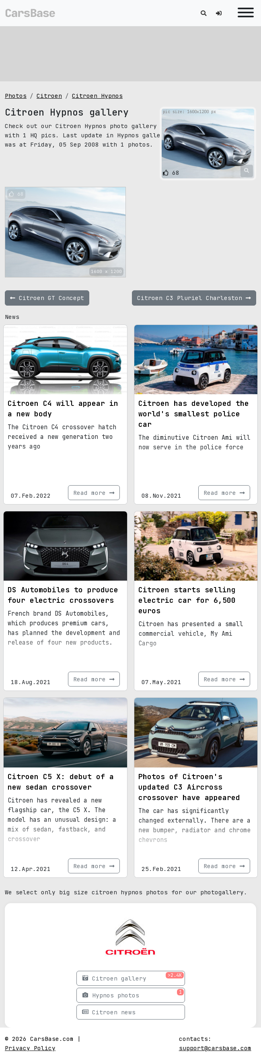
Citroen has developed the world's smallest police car (193, 414)
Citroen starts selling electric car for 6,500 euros (187, 600)
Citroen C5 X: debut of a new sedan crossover (61, 782)
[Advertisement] (130, 52)
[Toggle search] (203, 13)
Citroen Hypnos (97, 95)
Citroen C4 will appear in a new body (63, 408)
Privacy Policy (30, 1048)
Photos (16, 95)
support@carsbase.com (215, 1048)
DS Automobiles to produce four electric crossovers (63, 595)
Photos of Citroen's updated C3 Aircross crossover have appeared (189, 787)
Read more (94, 492)
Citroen (49, 95)
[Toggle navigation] (243, 13)
